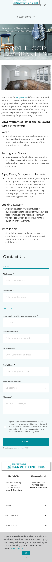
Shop (26, 505)
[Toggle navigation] (3, 5)
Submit (26, 442)
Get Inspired (26, 515)
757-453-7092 (14, 487)
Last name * (8, 291)
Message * (7, 397)
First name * (8, 274)
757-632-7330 (38, 485)
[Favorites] (44, 5)
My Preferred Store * (12, 381)
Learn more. (17, 548)
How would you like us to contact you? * (20, 316)
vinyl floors (21, 97)
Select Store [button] (24, 17)
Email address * (9, 348)
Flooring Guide (22, 28)
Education (26, 525)
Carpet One (7, 28)
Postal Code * (9, 365)
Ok (26, 553)
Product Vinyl (39, 28)
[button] (40, 5)
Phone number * (10, 332)
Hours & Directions (13, 490)
